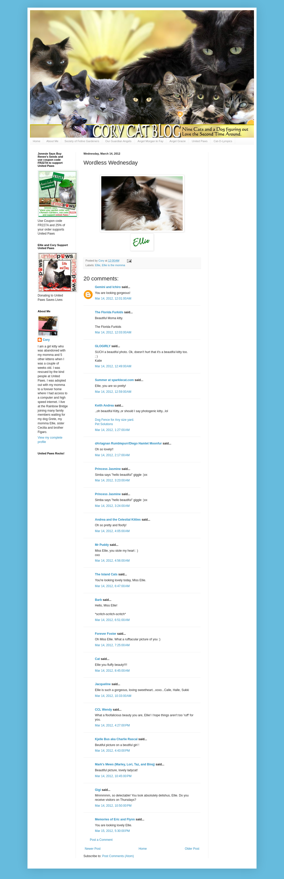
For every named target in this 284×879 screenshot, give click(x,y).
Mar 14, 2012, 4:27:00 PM (112, 725)
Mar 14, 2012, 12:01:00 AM (113, 298)
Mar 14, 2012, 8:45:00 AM (112, 670)
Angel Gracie (177, 141)
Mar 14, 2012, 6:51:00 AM (112, 620)
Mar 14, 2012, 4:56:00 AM (112, 560)
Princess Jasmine (108, 469)
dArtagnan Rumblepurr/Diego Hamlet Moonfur (128, 443)
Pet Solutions (104, 424)
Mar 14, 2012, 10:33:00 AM (113, 696)
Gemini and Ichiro (108, 287)
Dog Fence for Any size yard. (114, 420)
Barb (99, 600)
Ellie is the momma (113, 265)
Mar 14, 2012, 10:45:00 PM (113, 776)
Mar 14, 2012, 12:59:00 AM (113, 392)
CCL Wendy (103, 709)
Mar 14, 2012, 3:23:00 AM (112, 480)
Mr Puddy (102, 545)
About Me (52, 141)
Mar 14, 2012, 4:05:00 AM (112, 531)
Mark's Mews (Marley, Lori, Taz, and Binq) (125, 764)
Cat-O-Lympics (223, 141)
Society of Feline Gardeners (81, 141)
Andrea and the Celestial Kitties (118, 519)
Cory (46, 340)
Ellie (97, 265)
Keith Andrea (104, 405)
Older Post (192, 848)
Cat (97, 659)
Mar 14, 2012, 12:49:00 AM (113, 366)
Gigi (98, 790)
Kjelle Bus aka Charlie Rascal (116, 739)
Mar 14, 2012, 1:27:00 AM (112, 430)
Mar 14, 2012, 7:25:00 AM (112, 645)
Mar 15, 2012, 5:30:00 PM (112, 831)
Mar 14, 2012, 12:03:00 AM (113, 332)
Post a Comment (101, 840)
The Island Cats (106, 574)
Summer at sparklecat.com (114, 380)
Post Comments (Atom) (118, 856)
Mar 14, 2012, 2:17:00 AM (112, 455)
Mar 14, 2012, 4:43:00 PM (112, 750)
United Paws (200, 141)
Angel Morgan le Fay (151, 141)
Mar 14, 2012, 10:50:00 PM (113, 805)
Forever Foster (105, 633)
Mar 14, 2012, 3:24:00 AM (112, 506)
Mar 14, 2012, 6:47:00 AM (112, 586)
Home (36, 141)
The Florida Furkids (109, 312)
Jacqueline (103, 684)
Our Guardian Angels (118, 141)
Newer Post (93, 848)
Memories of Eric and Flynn (115, 819)
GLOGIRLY (102, 346)
